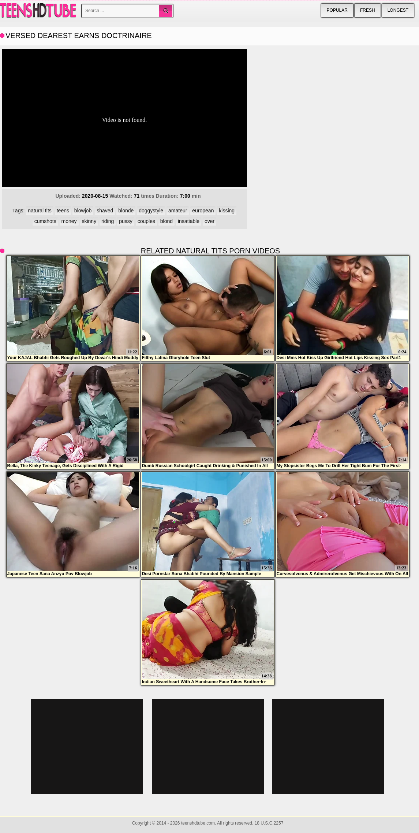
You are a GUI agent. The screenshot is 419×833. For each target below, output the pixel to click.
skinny (89, 221)
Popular (337, 10)
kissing (227, 210)
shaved (105, 210)
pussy (125, 221)
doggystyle (151, 210)
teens (63, 210)
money (69, 221)
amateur (177, 210)
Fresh (367, 10)
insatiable (188, 221)
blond (166, 221)
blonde (126, 210)
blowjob (82, 210)
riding (107, 221)
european (203, 210)
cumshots (45, 221)
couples (146, 221)
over (209, 221)
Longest (398, 10)
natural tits (40, 210)
